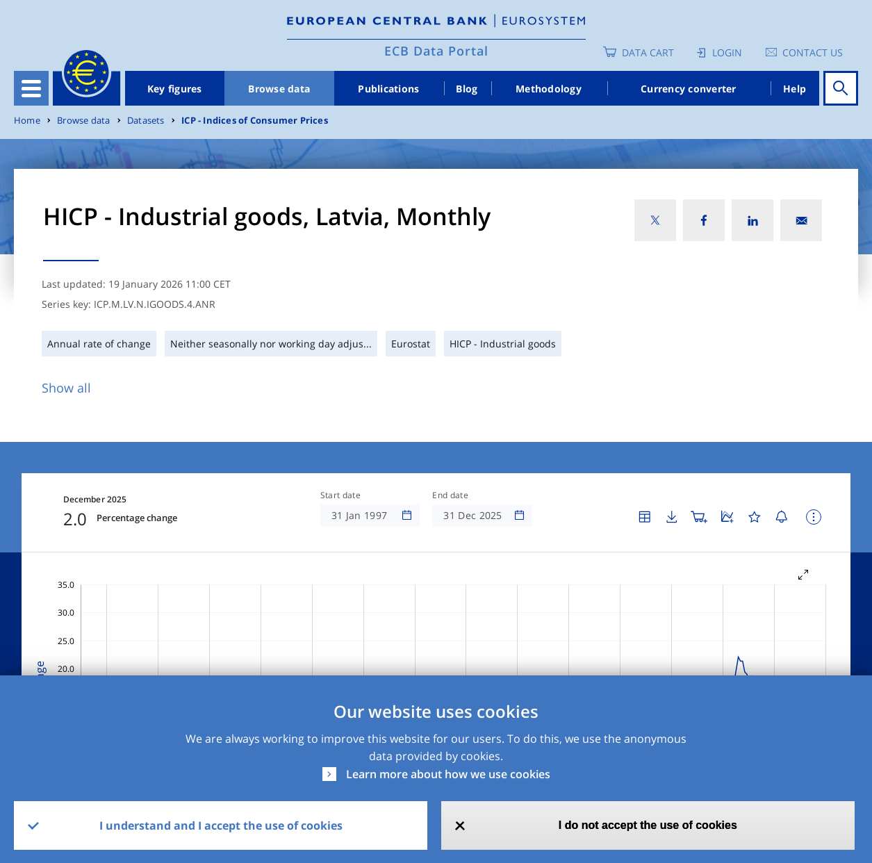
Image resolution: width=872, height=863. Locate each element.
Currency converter (689, 88)
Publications (388, 88)
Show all (66, 387)
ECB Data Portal (436, 50)
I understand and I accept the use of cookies (221, 825)
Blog (466, 88)
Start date (340, 495)
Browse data (279, 88)
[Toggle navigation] (31, 88)
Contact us (812, 52)
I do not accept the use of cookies (648, 825)
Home (27, 120)
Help (794, 88)
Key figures (174, 88)
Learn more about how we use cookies (448, 774)
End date (450, 495)
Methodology (549, 88)
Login (727, 52)
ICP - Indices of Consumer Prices (254, 120)
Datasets (146, 120)
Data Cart (648, 52)
